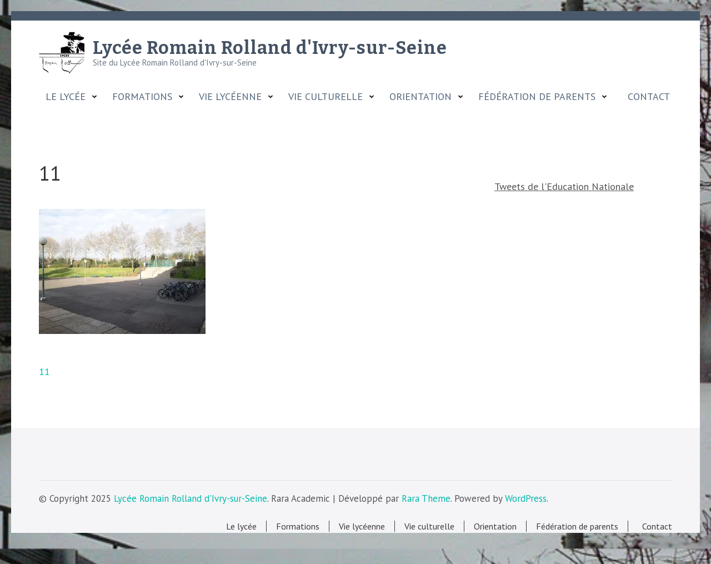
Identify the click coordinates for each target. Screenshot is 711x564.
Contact (646, 97)
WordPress (526, 498)
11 (44, 371)
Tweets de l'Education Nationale (564, 186)
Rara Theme (426, 498)
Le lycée (66, 97)
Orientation (420, 97)
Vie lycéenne (230, 97)
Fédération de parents (536, 97)
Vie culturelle (325, 97)
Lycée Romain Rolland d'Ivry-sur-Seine (270, 47)
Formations (142, 97)
